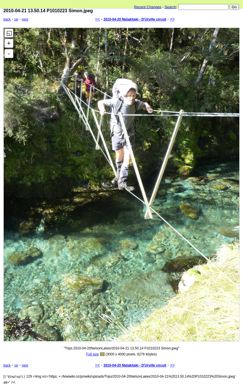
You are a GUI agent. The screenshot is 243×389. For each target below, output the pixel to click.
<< (97, 19)
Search (170, 7)
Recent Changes (147, 7)
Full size (92, 354)
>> (172, 19)
